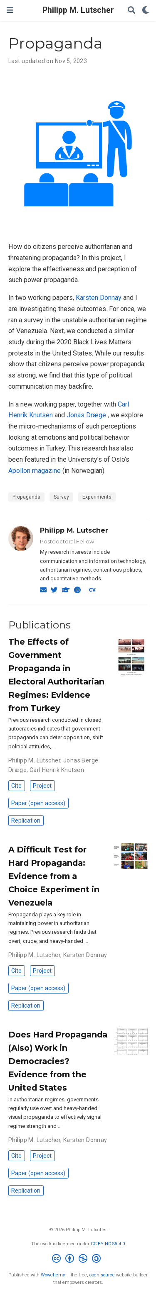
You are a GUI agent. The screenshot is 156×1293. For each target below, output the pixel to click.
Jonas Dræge (87, 415)
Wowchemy (53, 1275)
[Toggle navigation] (10, 10)
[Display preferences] (145, 10)
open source (102, 1275)
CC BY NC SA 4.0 (108, 1244)
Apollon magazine (34, 471)
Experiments (96, 497)
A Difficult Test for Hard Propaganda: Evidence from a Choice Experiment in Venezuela (53, 876)
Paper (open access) (38, 803)
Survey (61, 497)
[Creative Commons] (78, 1259)
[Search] (131, 10)
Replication (25, 820)
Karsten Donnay (98, 298)
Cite (16, 785)
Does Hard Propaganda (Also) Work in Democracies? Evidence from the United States (57, 1061)
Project (42, 785)
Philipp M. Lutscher (78, 10)
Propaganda (26, 497)
